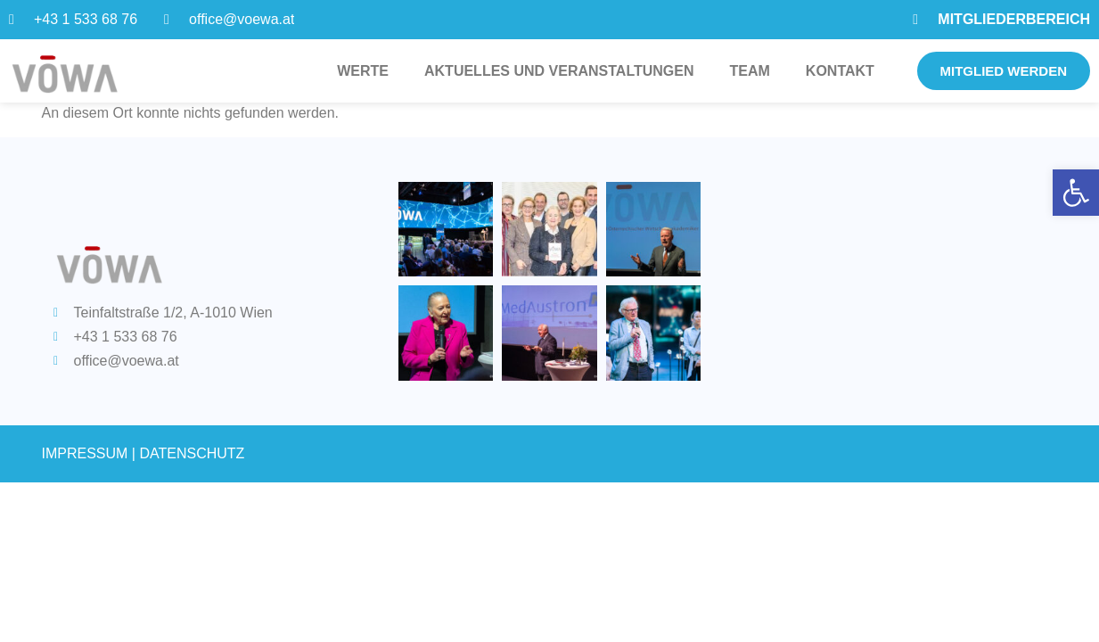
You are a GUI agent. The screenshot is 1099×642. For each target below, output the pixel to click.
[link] (1076, 192)
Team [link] (750, 70)
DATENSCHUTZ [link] (191, 453)
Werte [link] (363, 70)
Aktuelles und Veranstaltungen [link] (559, 70)
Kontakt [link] (840, 70)
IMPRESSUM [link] (85, 453)
